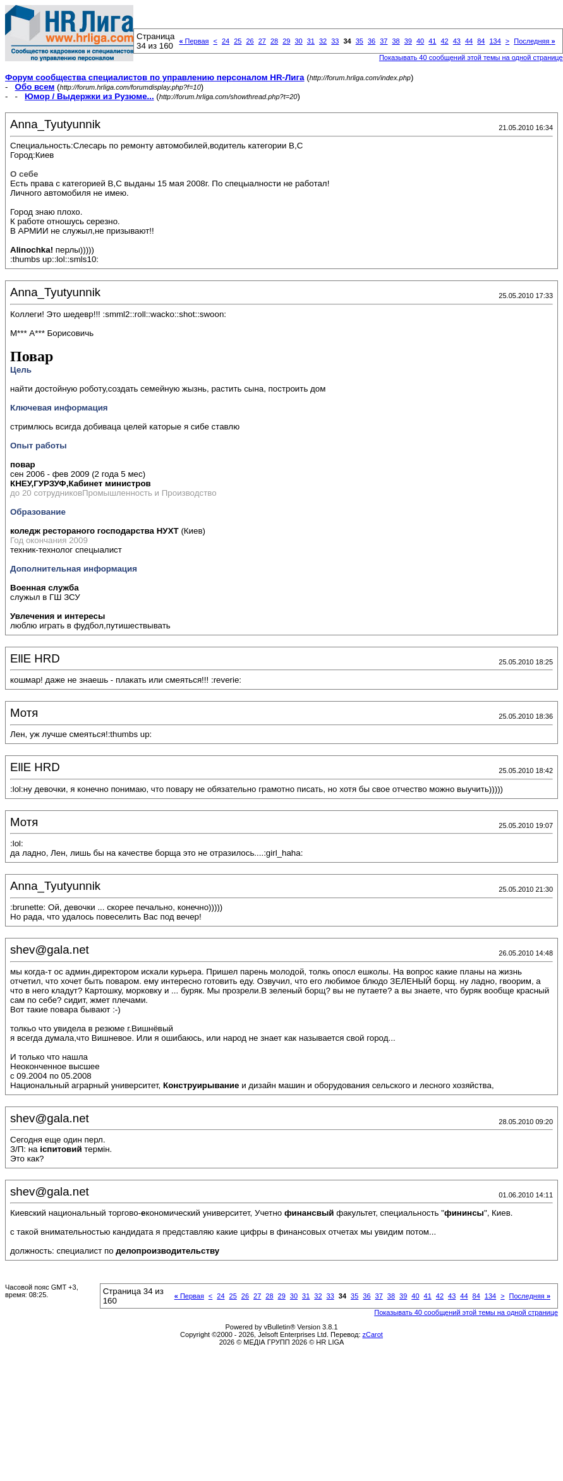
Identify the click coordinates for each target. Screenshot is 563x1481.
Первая (194, 41)
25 (237, 41)
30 (298, 41)
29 (286, 41)
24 (225, 41)
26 (249, 41)
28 (274, 41)
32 (323, 41)
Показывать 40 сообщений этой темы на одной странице (471, 57)
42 (444, 41)
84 (481, 41)
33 (335, 41)
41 (432, 41)
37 (383, 41)
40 (420, 41)
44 (469, 41)
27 (262, 41)
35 (359, 41)
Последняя (534, 41)
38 (395, 41)
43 (457, 41)
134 (494, 41)
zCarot (373, 1334)
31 (311, 41)
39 (408, 41)
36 (371, 41)
